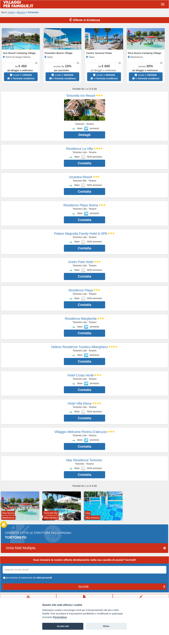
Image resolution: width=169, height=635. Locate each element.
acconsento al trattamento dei (27, 577)
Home (11, 12)
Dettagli (84, 135)
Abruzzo (21, 12)
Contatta (84, 163)
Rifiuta (106, 626)
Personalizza (60, 617)
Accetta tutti (63, 626)
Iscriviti (121, 586)
